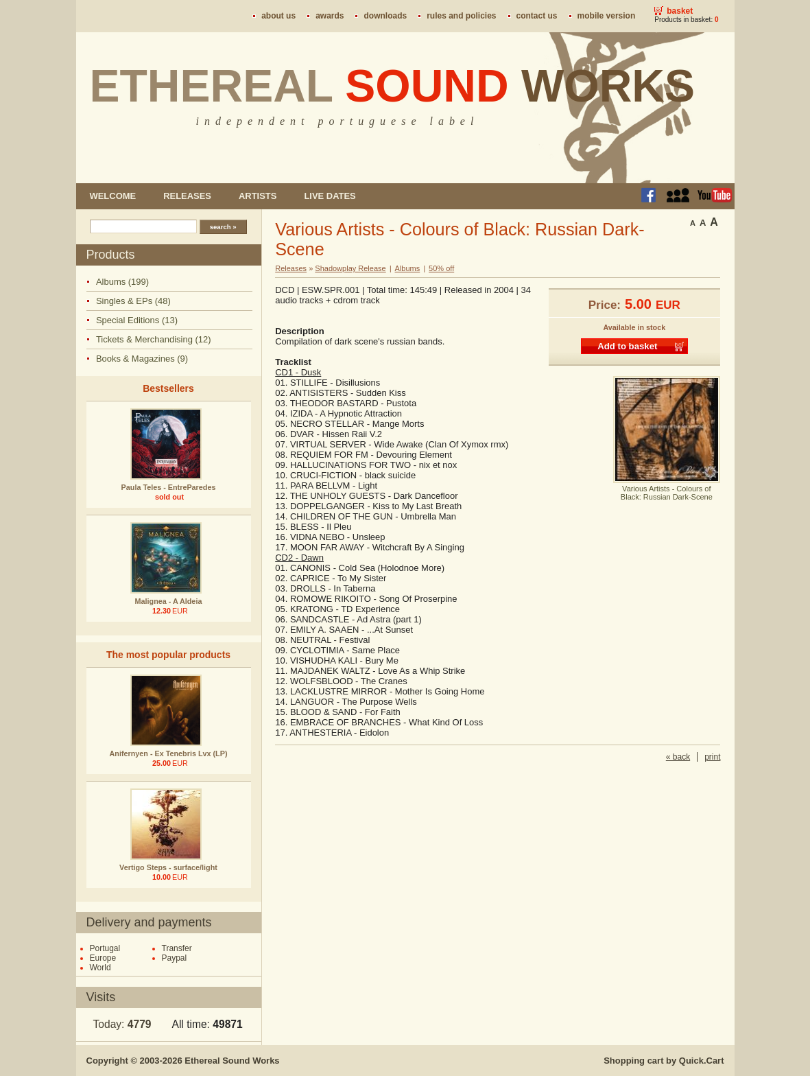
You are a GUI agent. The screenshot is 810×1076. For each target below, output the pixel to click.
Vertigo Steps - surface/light (168, 867)
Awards (329, 16)
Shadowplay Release (350, 268)
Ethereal (392, 85)
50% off (441, 268)
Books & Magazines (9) (142, 358)
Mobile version (606, 16)
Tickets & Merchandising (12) (153, 339)
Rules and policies (461, 16)
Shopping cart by (664, 1060)
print (712, 757)
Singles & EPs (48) (133, 301)
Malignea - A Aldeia (168, 601)
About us (278, 16)
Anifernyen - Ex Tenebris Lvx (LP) (169, 753)
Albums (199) (122, 282)
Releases (187, 196)
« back (678, 757)
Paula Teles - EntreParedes (168, 487)
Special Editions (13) (137, 320)
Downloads (385, 16)
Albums (407, 268)
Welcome (113, 196)
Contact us (537, 16)
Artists (257, 196)
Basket (680, 11)
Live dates (329, 196)
